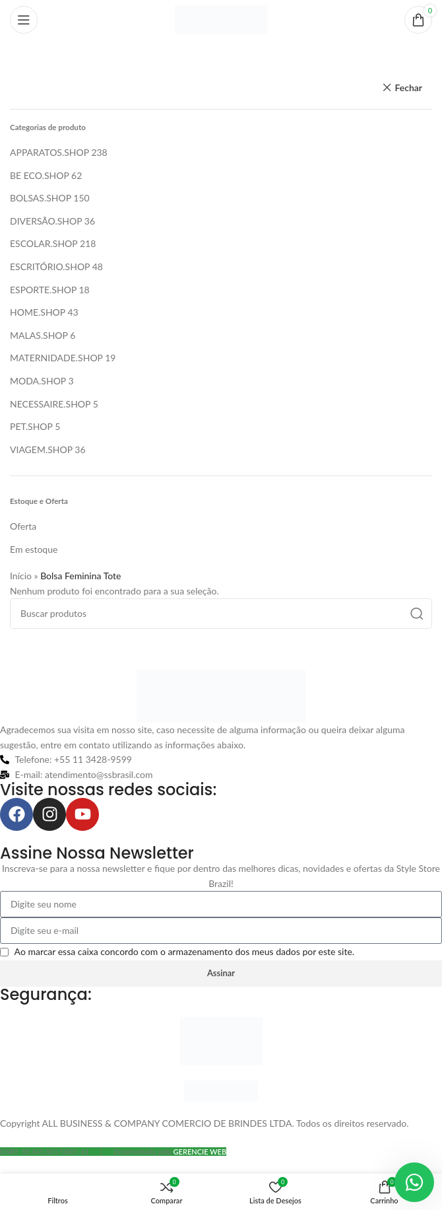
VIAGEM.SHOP (41, 449)
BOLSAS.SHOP (40, 197)
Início (21, 575)
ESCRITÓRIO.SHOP (50, 266)
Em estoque (33, 549)
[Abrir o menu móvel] (23, 20)
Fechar (408, 87)
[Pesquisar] (221, 613)
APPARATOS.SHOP (49, 152)
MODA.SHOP (38, 380)
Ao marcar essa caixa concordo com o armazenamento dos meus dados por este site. (185, 951)
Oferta (23, 526)
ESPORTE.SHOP (43, 289)
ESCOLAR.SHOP (43, 243)
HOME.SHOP (37, 312)
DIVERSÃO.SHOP (46, 221)
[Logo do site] (221, 18)
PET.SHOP (31, 426)
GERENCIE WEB (200, 1151)
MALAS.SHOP (39, 335)
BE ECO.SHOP (39, 175)
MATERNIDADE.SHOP (56, 357)
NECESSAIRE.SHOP (50, 403)
